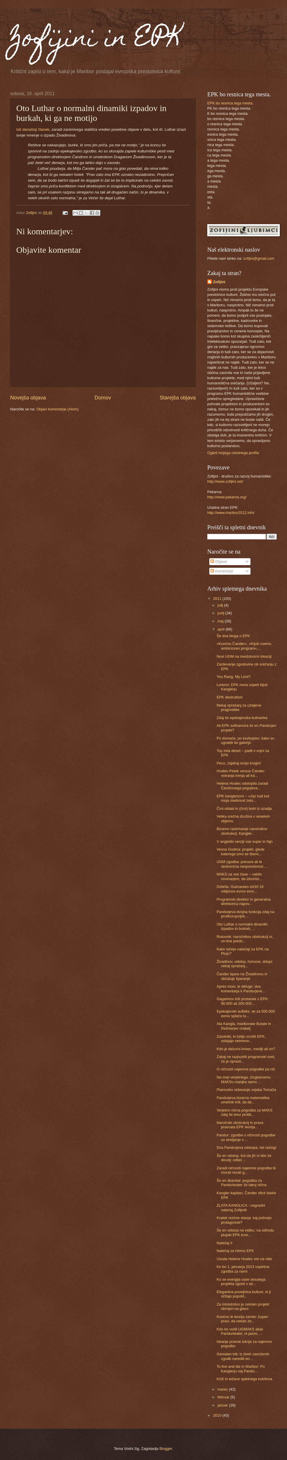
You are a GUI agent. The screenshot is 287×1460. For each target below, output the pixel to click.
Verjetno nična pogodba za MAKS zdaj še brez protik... (245, 1112)
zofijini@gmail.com (259, 258)
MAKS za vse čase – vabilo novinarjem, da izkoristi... (239, 876)
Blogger (165, 1448)
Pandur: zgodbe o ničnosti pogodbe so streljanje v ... (246, 1137)
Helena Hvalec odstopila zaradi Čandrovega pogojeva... (242, 785)
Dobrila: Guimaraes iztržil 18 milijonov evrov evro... (240, 888)
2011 (217, 598)
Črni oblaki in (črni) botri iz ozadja (244, 808)
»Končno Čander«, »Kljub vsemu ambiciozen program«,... (244, 645)
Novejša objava (28, 398)
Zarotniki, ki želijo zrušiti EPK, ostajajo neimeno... (241, 1038)
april (221, 629)
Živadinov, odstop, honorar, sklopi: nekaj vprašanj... (245, 963)
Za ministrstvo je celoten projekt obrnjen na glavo (243, 1306)
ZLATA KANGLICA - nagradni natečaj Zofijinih (241, 1207)
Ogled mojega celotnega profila (233, 453)
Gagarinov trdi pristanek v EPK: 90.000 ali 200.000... (243, 1001)
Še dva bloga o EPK (233, 636)
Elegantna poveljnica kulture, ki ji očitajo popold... (244, 1294)
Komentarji (221, 571)
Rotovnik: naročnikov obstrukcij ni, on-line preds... (245, 938)
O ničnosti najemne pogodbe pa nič (246, 1069)
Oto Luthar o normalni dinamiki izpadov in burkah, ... (242, 926)
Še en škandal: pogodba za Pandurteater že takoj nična (241, 1182)
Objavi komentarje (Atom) (57, 409)
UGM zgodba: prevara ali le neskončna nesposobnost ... (242, 864)
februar (223, 1397)
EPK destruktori (229, 697)
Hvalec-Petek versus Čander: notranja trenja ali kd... (241, 773)
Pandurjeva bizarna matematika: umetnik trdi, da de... (243, 1100)
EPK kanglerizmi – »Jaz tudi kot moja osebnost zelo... (243, 798)
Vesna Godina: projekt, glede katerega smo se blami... (240, 851)
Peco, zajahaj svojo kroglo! (239, 763)
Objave (218, 561)
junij (221, 613)
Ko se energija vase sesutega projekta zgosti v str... (241, 1281)
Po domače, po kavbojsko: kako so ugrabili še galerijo (245, 740)
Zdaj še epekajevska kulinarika (242, 718)
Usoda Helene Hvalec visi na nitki (244, 1259)
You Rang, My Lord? (233, 676)
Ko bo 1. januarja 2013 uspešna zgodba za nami (243, 1268)
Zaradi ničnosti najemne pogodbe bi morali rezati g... (246, 1170)
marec (223, 1389)
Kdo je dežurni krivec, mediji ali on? (246, 1049)
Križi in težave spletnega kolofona (244, 1379)
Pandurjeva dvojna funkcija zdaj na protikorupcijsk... (245, 914)
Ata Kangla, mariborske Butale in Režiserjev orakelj (244, 1026)
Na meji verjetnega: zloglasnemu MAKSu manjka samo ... (244, 1079)
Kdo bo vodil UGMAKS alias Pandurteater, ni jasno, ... (240, 1331)
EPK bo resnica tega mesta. (230, 103)
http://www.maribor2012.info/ (231, 512)
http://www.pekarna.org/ (226, 497)
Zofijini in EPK (96, 40)
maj (220, 621)
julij (220, 605)
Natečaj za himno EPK (235, 1251)
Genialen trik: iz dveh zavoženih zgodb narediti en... (243, 1356)
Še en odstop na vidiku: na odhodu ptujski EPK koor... (245, 1232)
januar (223, 1405)
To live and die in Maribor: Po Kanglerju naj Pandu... (241, 1368)
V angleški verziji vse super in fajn (245, 841)
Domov (103, 398)
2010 (217, 1415)
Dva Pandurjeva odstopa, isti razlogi (246, 1147)
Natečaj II (224, 1243)
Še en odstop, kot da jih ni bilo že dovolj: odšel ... (244, 1157)
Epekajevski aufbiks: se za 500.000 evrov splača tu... (246, 1013)
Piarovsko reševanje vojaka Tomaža (246, 1089)
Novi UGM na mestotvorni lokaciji (244, 656)
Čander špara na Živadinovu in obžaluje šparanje (242, 976)
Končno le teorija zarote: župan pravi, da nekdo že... (242, 1319)
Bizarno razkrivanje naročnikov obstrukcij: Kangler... (242, 831)
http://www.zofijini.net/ (225, 481)
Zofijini (219, 282)
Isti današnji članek (32, 129)
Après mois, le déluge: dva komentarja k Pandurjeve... (241, 988)
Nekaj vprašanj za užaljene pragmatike (239, 707)
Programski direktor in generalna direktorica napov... (243, 901)
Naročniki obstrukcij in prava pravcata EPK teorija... (240, 1124)
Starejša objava (178, 398)
